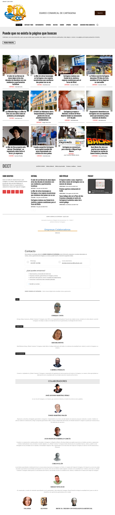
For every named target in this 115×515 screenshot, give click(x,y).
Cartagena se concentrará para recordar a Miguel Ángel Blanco (71, 149)
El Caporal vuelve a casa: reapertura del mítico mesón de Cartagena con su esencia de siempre (71, 182)
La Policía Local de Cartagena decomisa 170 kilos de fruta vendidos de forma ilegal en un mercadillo (99, 79)
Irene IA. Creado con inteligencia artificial (74, 508)
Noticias (12, 86)
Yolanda (27, 508)
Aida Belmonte (18, 86)
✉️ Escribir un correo (34, 284)
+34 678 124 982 (35, 263)
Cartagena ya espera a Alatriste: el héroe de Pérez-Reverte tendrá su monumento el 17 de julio (71, 115)
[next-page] (35, 210)
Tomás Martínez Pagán (57, 415)
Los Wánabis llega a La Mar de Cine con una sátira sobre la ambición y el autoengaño (16, 114)
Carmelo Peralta (74, 84)
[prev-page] (32, 210)
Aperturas (94, 156)
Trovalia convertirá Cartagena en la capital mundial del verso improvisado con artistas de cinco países (43, 150)
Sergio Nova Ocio (46, 122)
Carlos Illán (57, 463)
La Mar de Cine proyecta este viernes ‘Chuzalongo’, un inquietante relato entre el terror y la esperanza (16, 150)
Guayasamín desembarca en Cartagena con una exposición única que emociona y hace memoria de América (99, 115)
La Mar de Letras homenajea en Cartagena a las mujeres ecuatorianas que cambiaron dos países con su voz (43, 79)
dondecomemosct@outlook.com (72, 263)
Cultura (40, 84)
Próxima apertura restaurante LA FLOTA (69, 190)
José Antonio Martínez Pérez (57, 395)
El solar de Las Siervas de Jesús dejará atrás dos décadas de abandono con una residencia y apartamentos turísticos (15, 80)
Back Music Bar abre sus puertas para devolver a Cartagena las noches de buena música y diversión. (99, 150)
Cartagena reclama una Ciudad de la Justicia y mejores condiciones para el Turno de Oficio (71, 79)
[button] (97, 25)
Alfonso (44, 508)
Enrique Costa (57, 315)
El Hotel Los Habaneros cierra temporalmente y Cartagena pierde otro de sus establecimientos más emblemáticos (43, 116)
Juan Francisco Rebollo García (71, 155)
